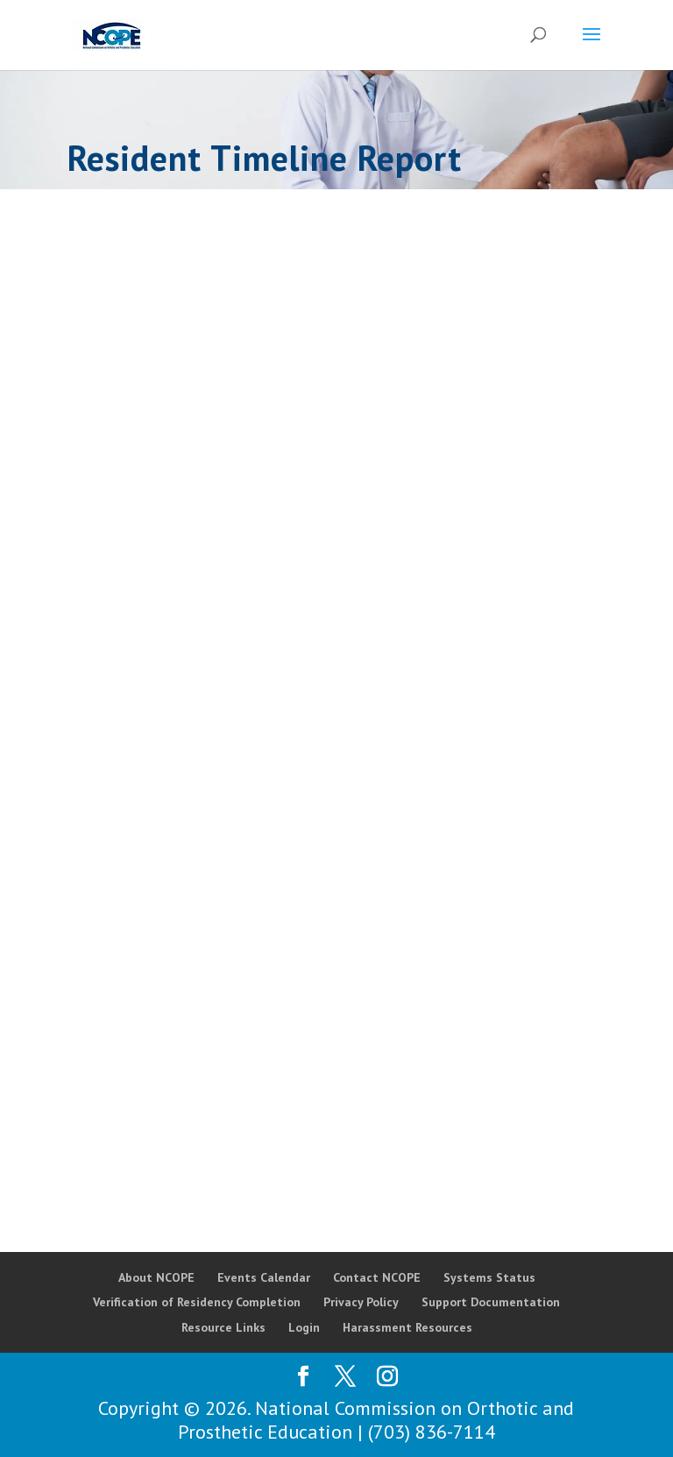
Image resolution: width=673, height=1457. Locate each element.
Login (304, 1327)
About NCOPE (156, 1277)
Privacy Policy (361, 1302)
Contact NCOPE (377, 1277)
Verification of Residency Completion (197, 1302)
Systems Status (489, 1277)
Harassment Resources (407, 1327)
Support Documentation (491, 1302)
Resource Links (223, 1327)
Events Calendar (263, 1277)
